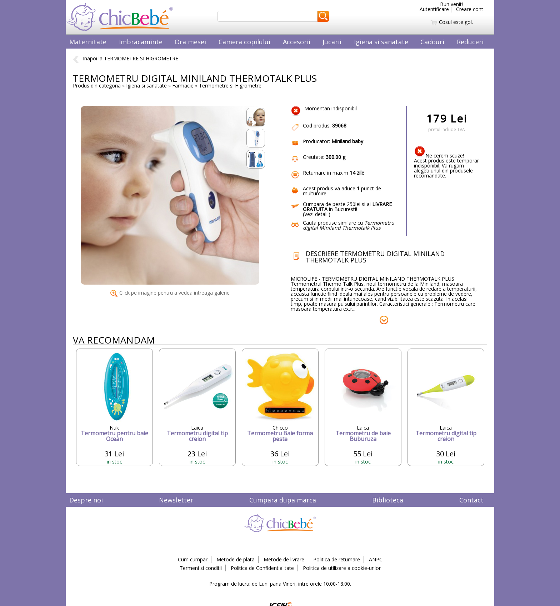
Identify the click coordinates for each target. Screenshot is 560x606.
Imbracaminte (140, 41)
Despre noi (86, 500)
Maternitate (87, 41)
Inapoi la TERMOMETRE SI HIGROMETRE (125, 58)
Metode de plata (235, 559)
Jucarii (331, 41)
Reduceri (470, 41)
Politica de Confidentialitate (262, 568)
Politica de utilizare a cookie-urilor (342, 568)
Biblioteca (387, 500)
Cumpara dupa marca (282, 500)
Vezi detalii (316, 214)
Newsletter (176, 500)
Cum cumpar (193, 559)
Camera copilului (244, 41)
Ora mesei (190, 41)
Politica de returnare (336, 559)
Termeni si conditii (201, 568)
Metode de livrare (284, 559)
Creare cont (469, 9)
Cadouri (432, 41)
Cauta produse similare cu (348, 225)
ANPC (375, 559)
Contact (471, 500)
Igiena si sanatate (381, 41)
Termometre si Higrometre (230, 85)
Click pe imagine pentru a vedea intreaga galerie (170, 292)
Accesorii (296, 41)
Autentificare (434, 9)
